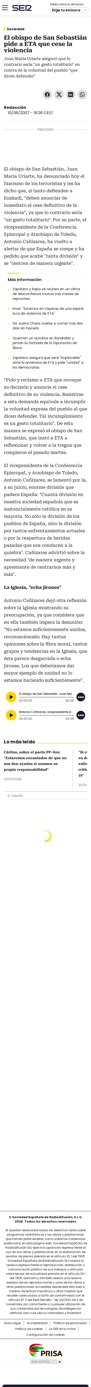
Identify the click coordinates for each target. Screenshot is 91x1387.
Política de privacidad (70, 1323)
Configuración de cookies (45, 1335)
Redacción (15, 107)
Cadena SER (22, 8)
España (17, 796)
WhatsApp (82, 94)
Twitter (59, 94)
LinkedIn (70, 94)
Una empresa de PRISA (45, 1350)
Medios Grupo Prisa (45, 1362)
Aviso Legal (12, 1323)
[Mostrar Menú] (5, 8)
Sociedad (15, 29)
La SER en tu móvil (62, 1329)
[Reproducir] (11, 697)
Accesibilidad (37, 1323)
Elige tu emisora (66, 10)
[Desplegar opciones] (80, 697)
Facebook (47, 94)
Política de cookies (29, 1329)
